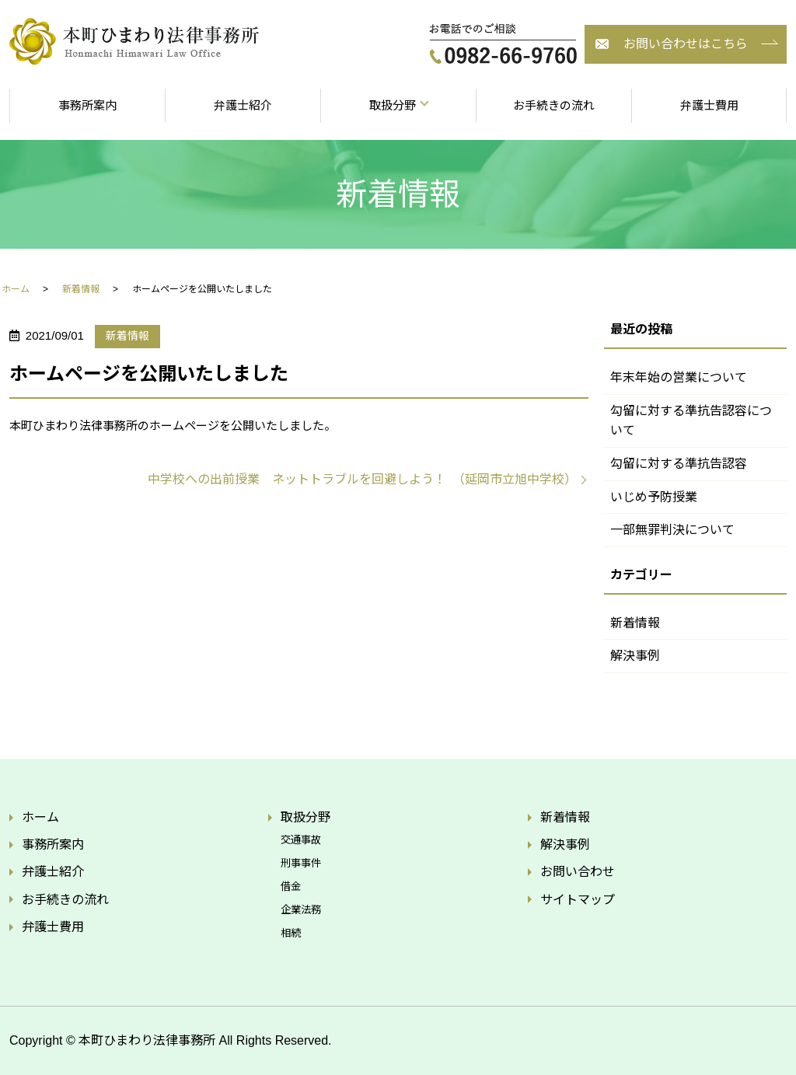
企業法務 (301, 910)
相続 (291, 933)
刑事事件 (301, 863)
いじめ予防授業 (653, 497)
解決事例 (635, 655)
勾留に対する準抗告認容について (691, 421)
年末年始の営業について (678, 377)
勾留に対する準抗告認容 (678, 463)
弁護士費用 (709, 105)
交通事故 (301, 840)
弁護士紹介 (243, 105)
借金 (291, 886)
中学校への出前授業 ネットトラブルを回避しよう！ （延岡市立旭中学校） (362, 479)
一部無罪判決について (672, 529)
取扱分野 (392, 105)
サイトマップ (577, 899)
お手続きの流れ (554, 105)
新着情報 (81, 289)
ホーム (16, 289)
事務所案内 (87, 105)
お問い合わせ (577, 871)
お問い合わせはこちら (685, 44)
